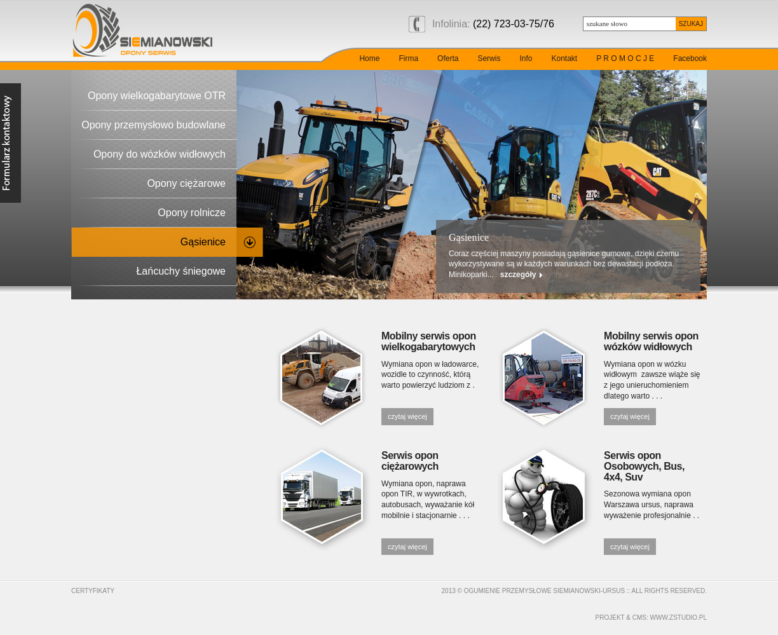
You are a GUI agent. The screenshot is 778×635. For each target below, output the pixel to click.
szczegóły (544, 274)
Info (525, 58)
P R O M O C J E (625, 58)
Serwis (488, 58)
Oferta (447, 58)
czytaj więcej (407, 416)
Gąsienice (203, 241)
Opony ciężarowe (186, 183)
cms (639, 617)
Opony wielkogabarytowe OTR (157, 95)
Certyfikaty (92, 590)
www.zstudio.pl (678, 617)
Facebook (690, 58)
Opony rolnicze (192, 212)
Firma (408, 58)
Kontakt (564, 58)
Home (369, 58)
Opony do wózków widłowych (159, 154)
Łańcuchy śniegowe (181, 271)
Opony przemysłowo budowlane (153, 124)
